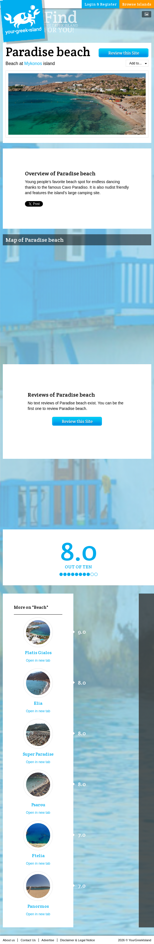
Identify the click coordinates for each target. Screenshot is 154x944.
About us (10, 940)
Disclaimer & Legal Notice (79, 940)
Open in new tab (38, 660)
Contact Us (29, 940)
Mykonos (33, 63)
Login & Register (100, 4)
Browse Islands (136, 4)
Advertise (49, 940)
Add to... (138, 63)
